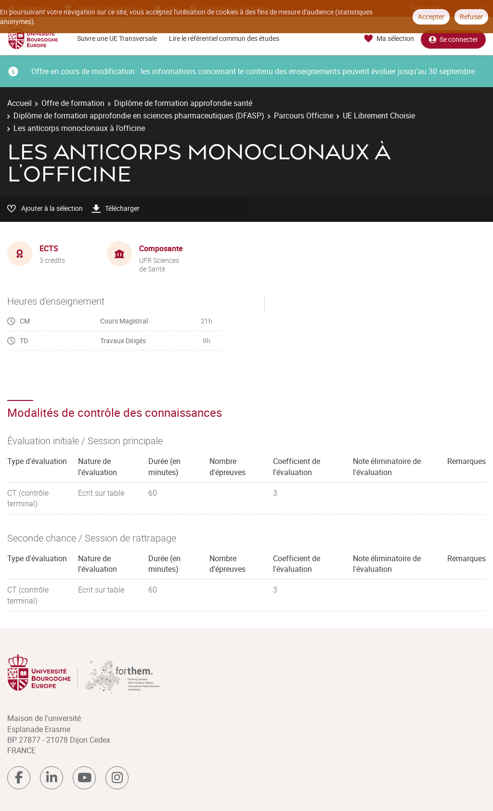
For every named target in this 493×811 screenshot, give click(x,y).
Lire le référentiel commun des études (224, 38)
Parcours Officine (303, 115)
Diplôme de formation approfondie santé (183, 103)
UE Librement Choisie (379, 115)
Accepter (431, 16)
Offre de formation (72, 103)
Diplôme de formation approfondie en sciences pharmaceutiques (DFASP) (138, 115)
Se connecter (453, 38)
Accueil (19, 103)
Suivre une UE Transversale (117, 38)
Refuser (471, 16)
